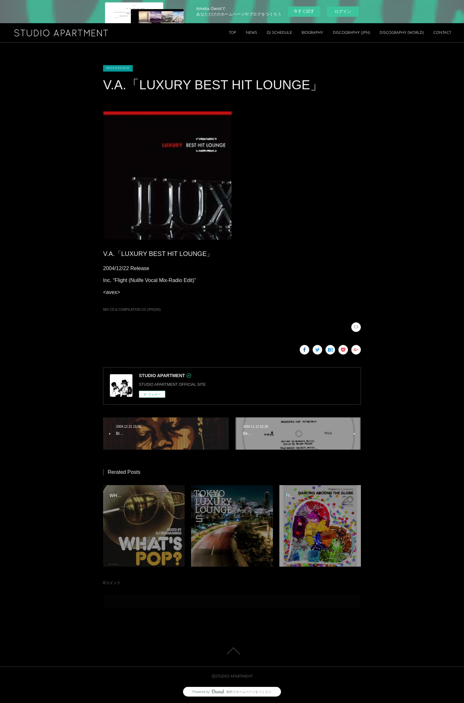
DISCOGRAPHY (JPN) (351, 33)
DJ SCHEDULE (279, 33)
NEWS (251, 33)
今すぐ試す (304, 11)
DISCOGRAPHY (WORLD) (402, 33)
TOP (232, 33)
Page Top (232, 650)
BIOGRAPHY (312, 33)
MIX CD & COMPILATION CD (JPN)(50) (132, 309)
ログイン (342, 11)
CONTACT (442, 33)
